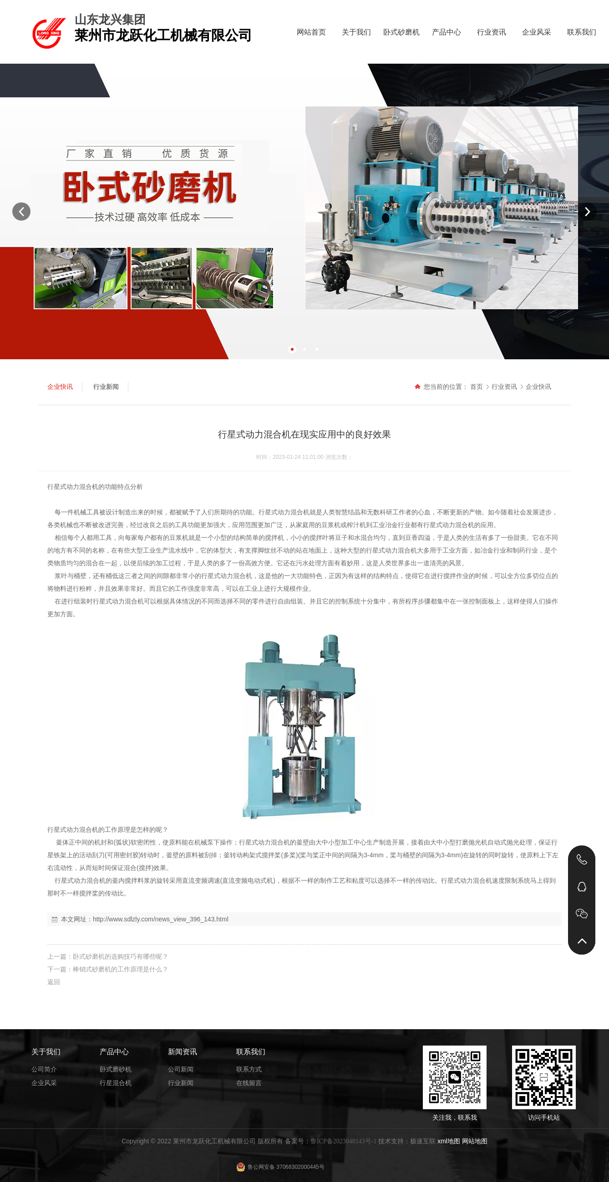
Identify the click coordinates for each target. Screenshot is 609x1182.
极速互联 (423, 1141)
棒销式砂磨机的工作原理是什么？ (120, 969)
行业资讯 (491, 32)
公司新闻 (180, 1069)
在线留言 (249, 1082)
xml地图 (448, 1141)
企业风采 (536, 32)
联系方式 (249, 1069)
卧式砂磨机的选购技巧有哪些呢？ (120, 956)
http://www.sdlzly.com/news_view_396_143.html (160, 919)
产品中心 (446, 32)
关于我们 (356, 32)
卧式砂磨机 (401, 32)
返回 (53, 982)
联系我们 (581, 32)
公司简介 (44, 1069)
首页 (476, 386)
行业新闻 (180, 1082)
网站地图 (474, 1141)
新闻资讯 (182, 1052)
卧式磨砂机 (116, 1069)
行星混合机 (116, 1082)
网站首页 (311, 32)
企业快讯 (538, 386)
